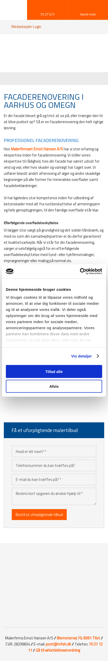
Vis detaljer (81, 356)
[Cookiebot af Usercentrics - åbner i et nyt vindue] (80, 271)
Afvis (54, 386)
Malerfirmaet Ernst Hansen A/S (37, 149)
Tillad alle (54, 371)
